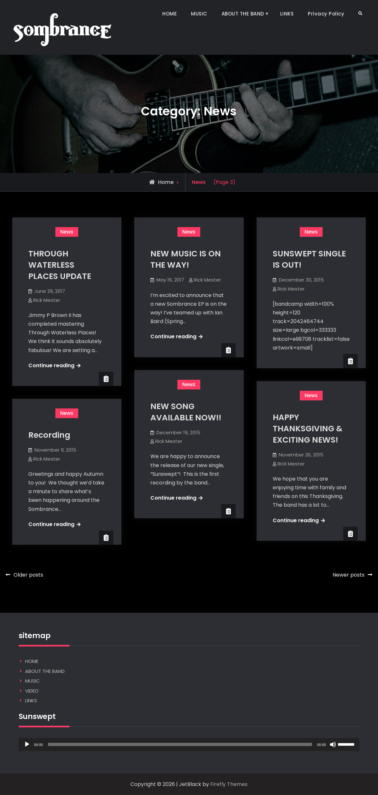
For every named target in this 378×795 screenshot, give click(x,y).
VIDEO (32, 690)
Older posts (28, 575)
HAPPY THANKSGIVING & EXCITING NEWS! (308, 428)
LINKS (287, 13)
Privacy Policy (326, 13)
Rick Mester (46, 300)
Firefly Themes (229, 784)
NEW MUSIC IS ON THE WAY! (185, 259)
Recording (49, 435)
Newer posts (348, 575)
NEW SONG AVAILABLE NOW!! (185, 412)
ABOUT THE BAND (243, 13)
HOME (169, 13)
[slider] (180, 744)
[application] (189, 744)
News (66, 231)
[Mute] (333, 744)
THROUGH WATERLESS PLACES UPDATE (59, 265)
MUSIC (199, 13)
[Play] (27, 744)
